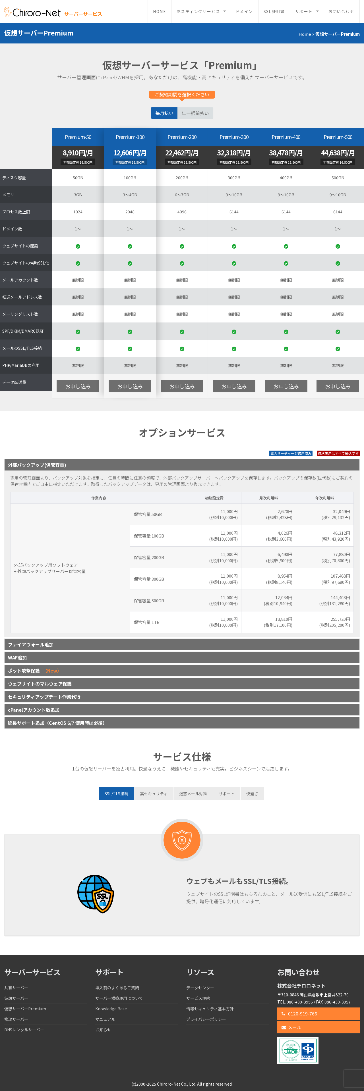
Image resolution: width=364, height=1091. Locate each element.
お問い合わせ (341, 11)
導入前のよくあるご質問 (117, 987)
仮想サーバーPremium (25, 1008)
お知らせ (103, 1029)
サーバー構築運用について (119, 998)
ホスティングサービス (198, 11)
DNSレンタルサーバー (24, 1029)
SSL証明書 (274, 11)
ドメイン (244, 11)
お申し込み (78, 386)
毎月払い (164, 113)
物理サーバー (16, 1019)
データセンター (200, 987)
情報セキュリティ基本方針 (210, 1008)
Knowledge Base (111, 1008)
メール (291, 1027)
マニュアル (105, 1019)
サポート (304, 11)
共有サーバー (16, 987)
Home (159, 11)
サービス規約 (198, 998)
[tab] (116, 793)
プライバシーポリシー (206, 1019)
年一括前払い (195, 113)
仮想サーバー (16, 998)
